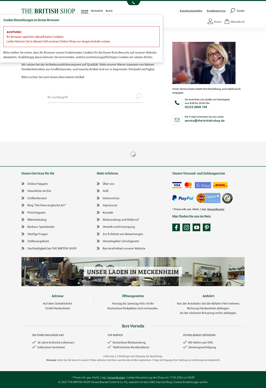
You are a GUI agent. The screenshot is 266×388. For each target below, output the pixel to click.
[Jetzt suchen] (139, 97)
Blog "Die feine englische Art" (43, 205)
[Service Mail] (177, 120)
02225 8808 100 (196, 107)
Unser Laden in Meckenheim (133, 271)
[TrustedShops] (227, 198)
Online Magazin (34, 183)
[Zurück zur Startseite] (48, 10)
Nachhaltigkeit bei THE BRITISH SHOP (48, 248)
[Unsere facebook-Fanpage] (177, 227)
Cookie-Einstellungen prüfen (191, 382)
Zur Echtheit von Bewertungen (120, 234)
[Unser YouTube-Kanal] (197, 227)
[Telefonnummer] (177, 103)
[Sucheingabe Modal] (91, 97)
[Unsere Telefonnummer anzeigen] (133, 3)
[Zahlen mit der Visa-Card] (176, 185)
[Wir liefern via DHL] (220, 185)
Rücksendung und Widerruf (118, 220)
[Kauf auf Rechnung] (203, 185)
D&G (152, 382)
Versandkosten (215, 209)
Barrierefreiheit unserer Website (121, 248)
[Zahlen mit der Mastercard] (188, 185)
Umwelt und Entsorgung (116, 227)
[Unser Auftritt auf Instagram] (187, 227)
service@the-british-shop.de (205, 120)
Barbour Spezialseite (37, 226)
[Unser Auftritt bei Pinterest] (206, 227)
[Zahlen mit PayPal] (183, 198)
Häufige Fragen (34, 234)
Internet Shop (164, 382)
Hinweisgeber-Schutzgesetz (118, 241)
